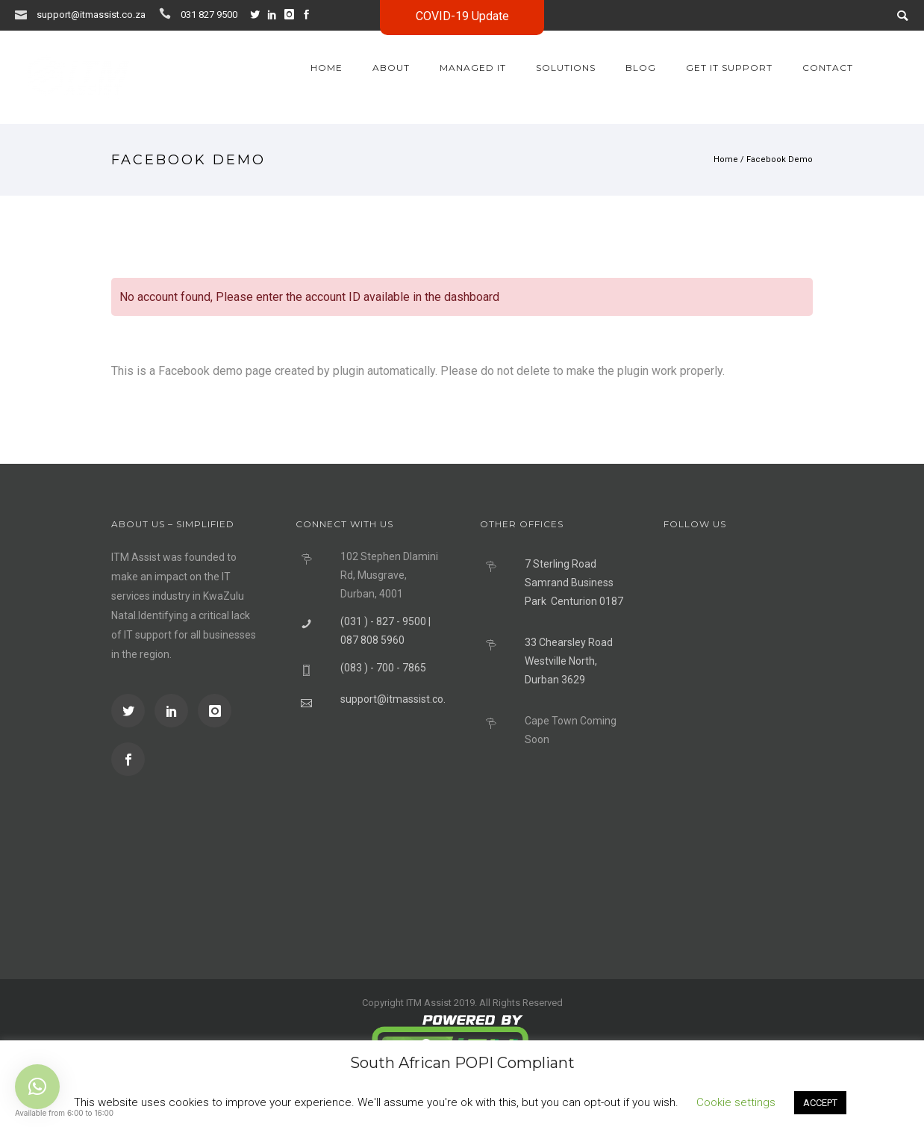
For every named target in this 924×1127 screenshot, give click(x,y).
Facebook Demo (779, 159)
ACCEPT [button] (820, 1102)
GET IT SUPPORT (729, 67)
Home (326, 67)
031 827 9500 (209, 14)
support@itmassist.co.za (91, 14)
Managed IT (473, 67)
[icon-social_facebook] (128, 759)
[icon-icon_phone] (168, 13)
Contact (827, 67)
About (391, 67)
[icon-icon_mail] (24, 13)
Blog (640, 67)
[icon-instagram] (292, 14)
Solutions (566, 67)
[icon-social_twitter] (258, 14)
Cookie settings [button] (735, 1102)
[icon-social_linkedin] (275, 14)
